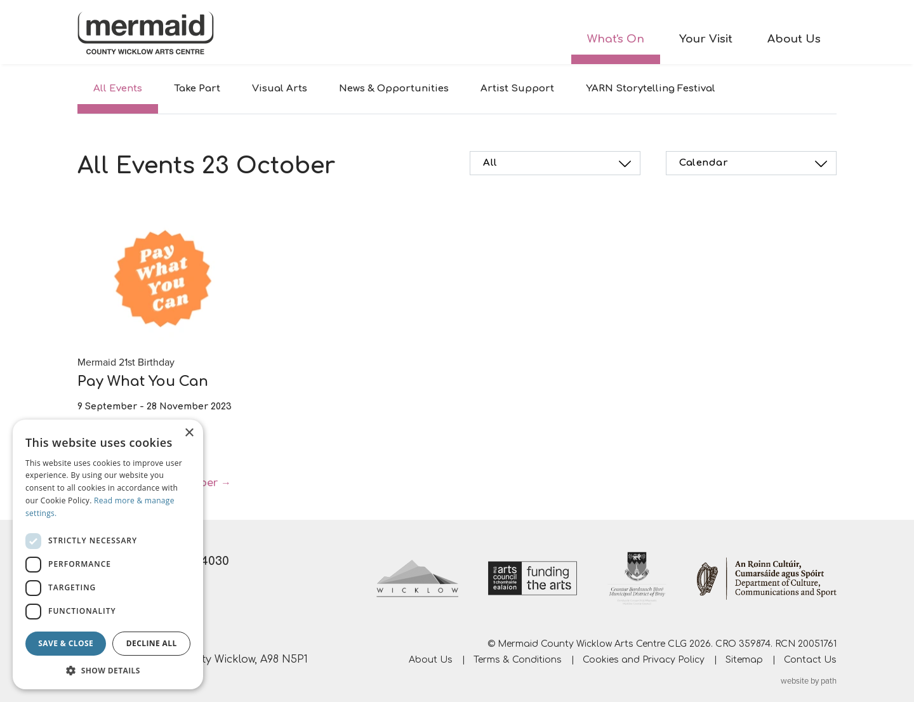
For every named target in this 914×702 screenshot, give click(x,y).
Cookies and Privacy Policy (644, 660)
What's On (615, 39)
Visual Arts (279, 88)
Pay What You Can (142, 381)
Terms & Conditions (518, 660)
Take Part (197, 88)
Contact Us (810, 660)
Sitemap (744, 660)
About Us (794, 39)
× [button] (189, 433)
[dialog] (108, 554)
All (559, 164)
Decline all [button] (151, 643)
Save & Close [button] (65, 643)
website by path (809, 681)
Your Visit (705, 39)
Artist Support (517, 88)
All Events (117, 88)
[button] (107, 670)
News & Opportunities (394, 88)
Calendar (755, 164)
